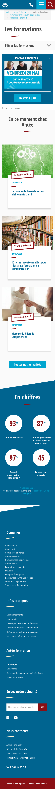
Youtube (16, 718)
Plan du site (41, 783)
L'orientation (12, 619)
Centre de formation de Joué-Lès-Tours (24, 673)
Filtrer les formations (19, 45)
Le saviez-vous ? (22, 174)
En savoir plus (27, 98)
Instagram (28, 493)
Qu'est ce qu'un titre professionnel (22, 632)
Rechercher (50, 4)
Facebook (37, 490)
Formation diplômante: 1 (18, 17)
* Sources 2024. (27, 487)
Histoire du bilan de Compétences (22, 335)
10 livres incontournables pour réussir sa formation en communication (29, 265)
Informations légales (15, 783)
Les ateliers (11, 668)
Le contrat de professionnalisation (22, 627)
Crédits (30, 783)
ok (42, 707)
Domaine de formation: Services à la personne (25, 14)
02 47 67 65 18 (31, 5)
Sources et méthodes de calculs (21, 636)
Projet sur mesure (14, 677)
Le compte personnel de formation (22, 623)
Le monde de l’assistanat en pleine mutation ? (27, 192)
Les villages (11, 664)
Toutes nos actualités (27, 364)
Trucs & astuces (22, 245)
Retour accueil (5, 4)
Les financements (14, 614)
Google (47, 490)
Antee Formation (12, 12)
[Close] (50, 58)
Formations (25, 12)
